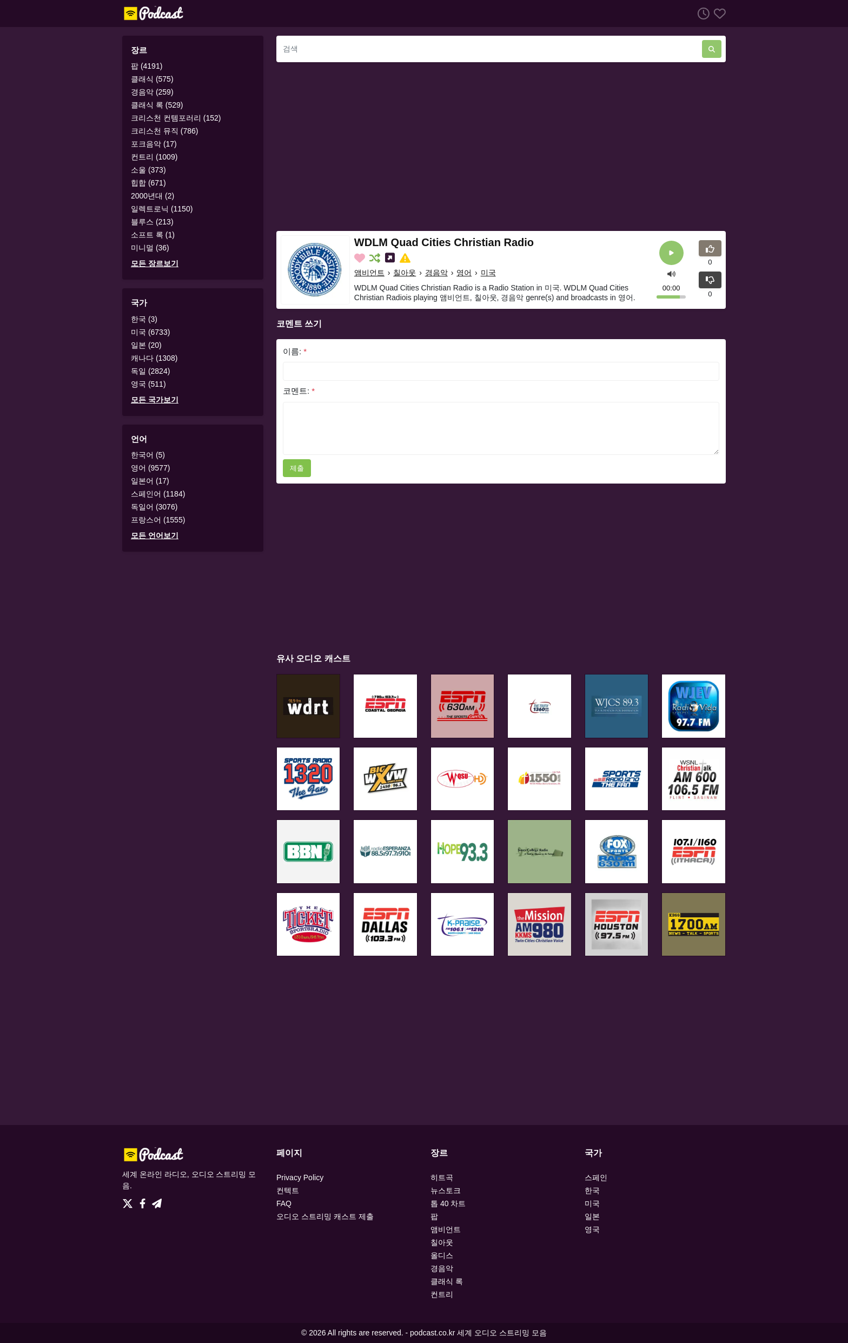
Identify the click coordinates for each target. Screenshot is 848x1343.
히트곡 (441, 1177)
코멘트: (299, 390)
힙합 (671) (148, 182)
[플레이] (671, 253)
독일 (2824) (150, 371)
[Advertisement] (501, 146)
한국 (592, 1190)
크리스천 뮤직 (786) (164, 131)
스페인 (596, 1177)
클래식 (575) (152, 79)
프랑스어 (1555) (158, 519)
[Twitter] (129, 1200)
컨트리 (441, 1294)
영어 (464, 272)
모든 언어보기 (154, 535)
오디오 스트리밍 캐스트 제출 (325, 1216)
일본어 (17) (150, 481)
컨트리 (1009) (154, 157)
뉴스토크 (445, 1190)
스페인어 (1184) (158, 493)
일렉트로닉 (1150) (162, 208)
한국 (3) (144, 319)
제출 (297, 468)
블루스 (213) (152, 221)
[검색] (489, 49)
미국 (488, 272)
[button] (671, 272)
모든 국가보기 (154, 399)
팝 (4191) (146, 66)
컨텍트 (287, 1190)
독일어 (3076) (154, 506)
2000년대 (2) (152, 195)
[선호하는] (718, 13)
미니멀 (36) (150, 247)
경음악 (436, 272)
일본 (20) (146, 345)
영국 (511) (148, 384)
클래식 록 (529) (157, 105)
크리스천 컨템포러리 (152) (176, 118)
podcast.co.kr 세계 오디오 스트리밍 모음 (478, 1332)
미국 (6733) (150, 332)
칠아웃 (404, 272)
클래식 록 (446, 1281)
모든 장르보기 (154, 263)
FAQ (284, 1203)
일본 (592, 1216)
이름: (295, 351)
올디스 (441, 1255)
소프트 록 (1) (153, 234)
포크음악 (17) (154, 144)
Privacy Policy (299, 1177)
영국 (592, 1229)
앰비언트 (369, 272)
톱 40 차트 (448, 1203)
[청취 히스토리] (701, 13)
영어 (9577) (150, 468)
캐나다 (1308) (154, 358)
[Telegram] (157, 1200)
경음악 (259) (152, 92)
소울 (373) (148, 170)
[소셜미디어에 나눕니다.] (391, 258)
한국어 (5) (148, 455)
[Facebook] (145, 1200)
